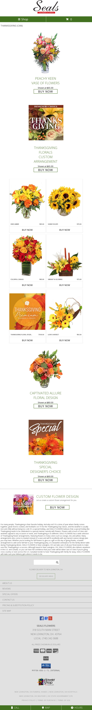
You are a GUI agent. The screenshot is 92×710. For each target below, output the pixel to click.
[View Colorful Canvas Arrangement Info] (27, 256)
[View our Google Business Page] (46, 619)
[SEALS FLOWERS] (46, 13)
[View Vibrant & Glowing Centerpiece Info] (65, 256)
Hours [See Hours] (77, 707)
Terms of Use (64, 700)
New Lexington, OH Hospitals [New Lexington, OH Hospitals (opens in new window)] (63, 692)
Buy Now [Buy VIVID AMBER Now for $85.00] (27, 229)
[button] (46, 666)
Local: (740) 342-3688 (46, 638)
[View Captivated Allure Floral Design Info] (46, 368)
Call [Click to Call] (15, 707)
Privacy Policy (29, 700)
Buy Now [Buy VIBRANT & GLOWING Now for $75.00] (64, 285)
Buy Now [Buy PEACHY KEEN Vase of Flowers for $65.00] (45, 91)
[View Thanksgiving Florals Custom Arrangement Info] (46, 122)
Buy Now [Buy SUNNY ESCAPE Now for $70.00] (64, 229)
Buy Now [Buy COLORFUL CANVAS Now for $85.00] (27, 285)
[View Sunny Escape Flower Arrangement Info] (65, 201)
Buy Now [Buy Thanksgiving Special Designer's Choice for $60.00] (45, 480)
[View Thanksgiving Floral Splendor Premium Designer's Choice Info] (27, 311)
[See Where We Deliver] (46, 576)
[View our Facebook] (42, 619)
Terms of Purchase (47, 700)
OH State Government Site (60, 696)
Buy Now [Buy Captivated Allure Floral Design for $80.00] (45, 406)
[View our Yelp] (50, 619)
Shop (23, 19)
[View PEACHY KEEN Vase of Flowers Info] (46, 53)
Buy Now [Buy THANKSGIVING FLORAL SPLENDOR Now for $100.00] (27, 340)
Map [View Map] (46, 707)
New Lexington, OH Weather (32, 696)
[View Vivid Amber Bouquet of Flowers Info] (27, 201)
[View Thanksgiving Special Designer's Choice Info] (46, 437)
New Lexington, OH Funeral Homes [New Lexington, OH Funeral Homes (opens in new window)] (31, 692)
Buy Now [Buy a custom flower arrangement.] (57, 507)
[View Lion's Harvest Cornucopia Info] (65, 311)
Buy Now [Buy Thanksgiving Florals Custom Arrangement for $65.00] (45, 170)
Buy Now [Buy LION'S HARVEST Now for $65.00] (64, 340)
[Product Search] (46, 562)
